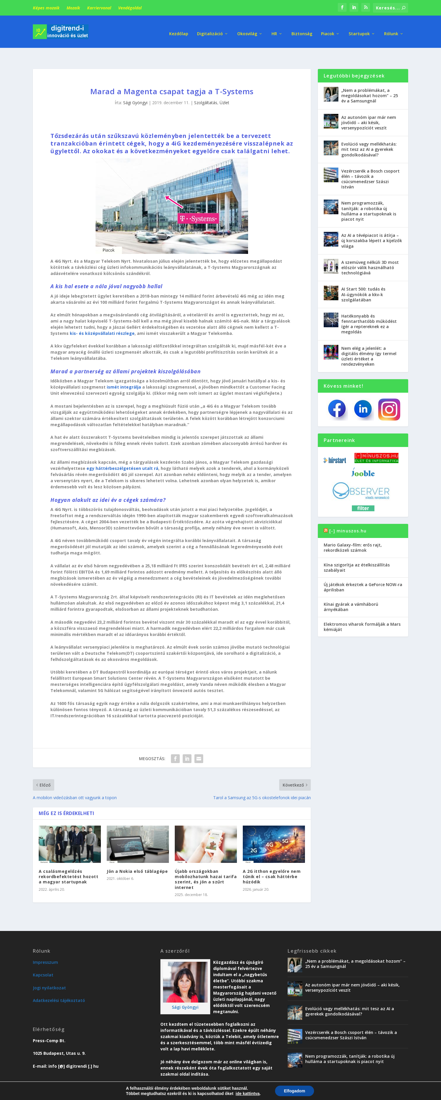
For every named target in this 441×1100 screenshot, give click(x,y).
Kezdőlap (178, 29)
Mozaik (73, 8)
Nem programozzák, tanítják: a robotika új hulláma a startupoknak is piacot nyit (368, 197)
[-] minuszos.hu (348, 516)
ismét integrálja (124, 373)
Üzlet (224, 88)
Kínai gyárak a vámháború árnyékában (351, 592)
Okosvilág (247, 29)
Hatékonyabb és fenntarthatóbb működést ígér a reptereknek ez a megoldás (369, 310)
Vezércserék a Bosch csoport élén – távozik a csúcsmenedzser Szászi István (370, 165)
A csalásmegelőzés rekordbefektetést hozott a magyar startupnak (68, 862)
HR (274, 29)
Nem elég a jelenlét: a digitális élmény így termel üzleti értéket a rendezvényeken (368, 342)
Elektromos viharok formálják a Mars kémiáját (362, 612)
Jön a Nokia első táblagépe (137, 857)
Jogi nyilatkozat (49, 973)
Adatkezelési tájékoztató (59, 986)
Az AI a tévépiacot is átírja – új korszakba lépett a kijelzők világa (371, 226)
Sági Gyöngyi (135, 88)
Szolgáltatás (205, 88)
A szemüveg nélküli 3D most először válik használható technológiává (370, 253)
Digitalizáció (210, 29)
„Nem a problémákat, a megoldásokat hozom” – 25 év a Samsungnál (369, 81)
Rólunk (391, 29)
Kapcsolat (43, 961)
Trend (305, 1093)
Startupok (359, 29)
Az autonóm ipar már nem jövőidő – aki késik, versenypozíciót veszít (368, 108)
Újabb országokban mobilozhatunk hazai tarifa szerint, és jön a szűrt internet (206, 865)
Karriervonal (99, 8)
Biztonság (301, 29)
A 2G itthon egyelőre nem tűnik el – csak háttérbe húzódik (272, 862)
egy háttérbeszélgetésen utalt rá (122, 454)
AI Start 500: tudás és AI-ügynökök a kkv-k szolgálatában (363, 280)
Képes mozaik (46, 8)
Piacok (327, 29)
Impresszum (45, 948)
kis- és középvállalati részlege (102, 319)
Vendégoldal (130, 8)
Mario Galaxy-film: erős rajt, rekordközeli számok (353, 533)
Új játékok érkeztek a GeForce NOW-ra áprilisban (363, 573)
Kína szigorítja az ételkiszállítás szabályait (357, 553)
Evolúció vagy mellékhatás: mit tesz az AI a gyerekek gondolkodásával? (369, 135)
